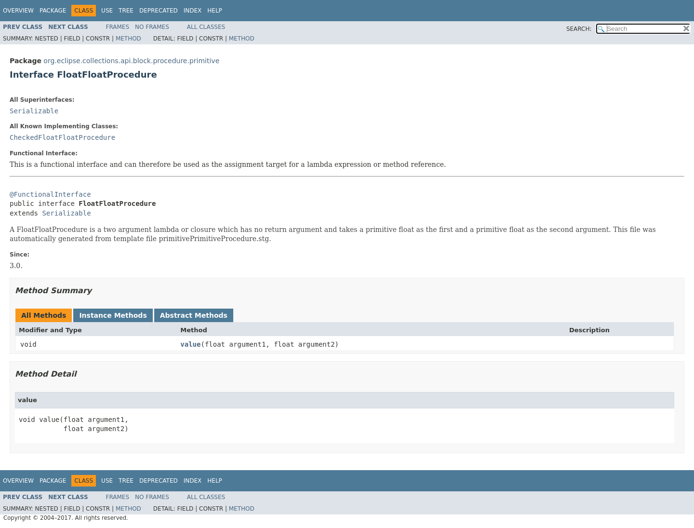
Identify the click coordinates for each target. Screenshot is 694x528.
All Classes (206, 27)
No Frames (152, 27)
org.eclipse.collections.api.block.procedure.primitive (131, 61)
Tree (126, 10)
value (190, 344)
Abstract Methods (193, 315)
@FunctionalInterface (50, 194)
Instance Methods (113, 315)
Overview (18, 10)
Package (53, 10)
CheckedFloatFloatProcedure (62, 137)
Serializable (34, 111)
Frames (118, 27)
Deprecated (158, 10)
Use (107, 10)
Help (214, 10)
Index (193, 10)
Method (128, 38)
